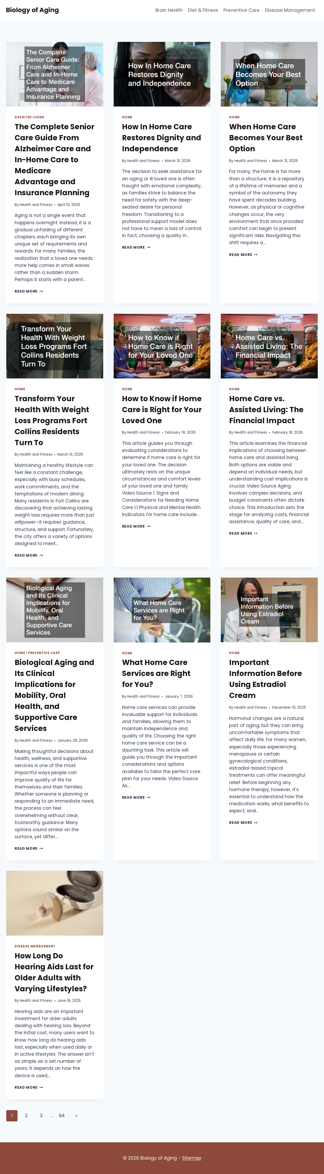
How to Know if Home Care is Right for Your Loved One (162, 410)
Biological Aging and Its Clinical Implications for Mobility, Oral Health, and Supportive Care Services (54, 695)
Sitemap (191, 1158)
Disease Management (290, 10)
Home (127, 117)
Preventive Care (241, 10)
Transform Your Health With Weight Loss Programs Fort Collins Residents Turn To (52, 421)
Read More (29, 291)
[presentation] (54, 74)
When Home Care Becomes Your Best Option (266, 138)
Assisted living (30, 117)
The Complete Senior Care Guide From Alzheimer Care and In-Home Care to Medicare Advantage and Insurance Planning (54, 160)
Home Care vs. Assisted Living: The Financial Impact (266, 410)
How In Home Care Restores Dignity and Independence (161, 138)
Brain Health (169, 10)
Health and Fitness (36, 204)
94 (62, 1115)
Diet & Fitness (203, 10)
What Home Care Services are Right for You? (156, 673)
